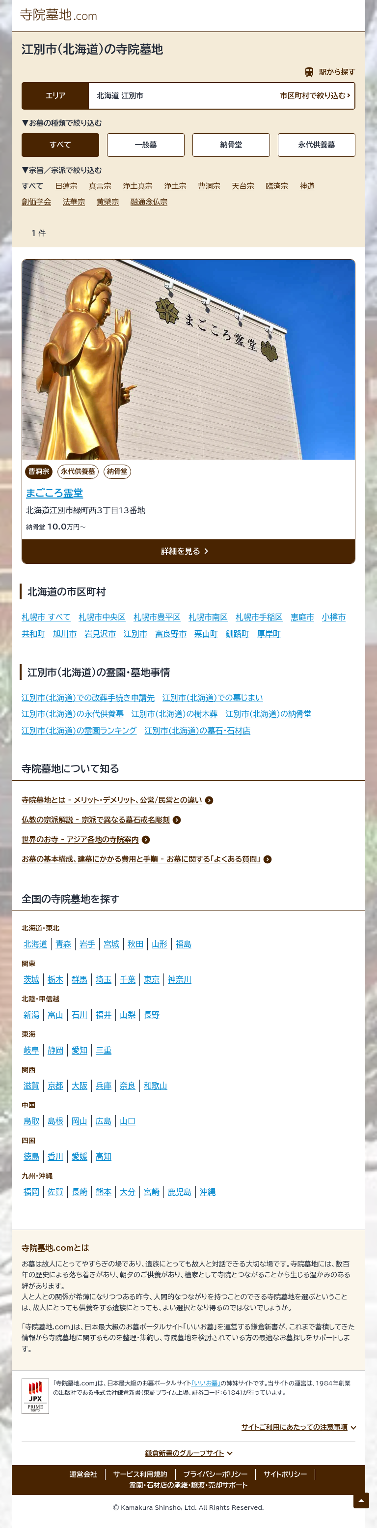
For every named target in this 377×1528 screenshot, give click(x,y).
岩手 (87, 944)
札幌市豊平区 (157, 617)
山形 (159, 944)
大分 (127, 1192)
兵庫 (103, 1085)
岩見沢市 (100, 634)
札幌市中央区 (102, 617)
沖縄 (207, 1192)
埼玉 (103, 979)
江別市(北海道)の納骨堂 (268, 714)
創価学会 (36, 202)
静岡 (55, 1050)
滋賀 (31, 1085)
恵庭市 (302, 617)
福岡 (31, 1192)
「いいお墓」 (206, 1383)
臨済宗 (277, 186)
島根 (55, 1121)
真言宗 (100, 186)
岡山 (79, 1121)
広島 (103, 1121)
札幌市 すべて (46, 617)
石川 (79, 1015)
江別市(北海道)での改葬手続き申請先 (88, 698)
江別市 (135, 634)
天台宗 (243, 186)
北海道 (35, 944)
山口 (127, 1121)
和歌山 (155, 1085)
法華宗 (74, 202)
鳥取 (31, 1121)
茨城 (31, 979)
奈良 (127, 1085)
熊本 (103, 1192)
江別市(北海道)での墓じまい (212, 698)
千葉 (127, 979)
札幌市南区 (208, 617)
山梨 (127, 1015)
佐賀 (55, 1192)
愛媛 (79, 1156)
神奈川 (179, 979)
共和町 (33, 634)
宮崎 (152, 1192)
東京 (152, 979)
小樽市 (334, 617)
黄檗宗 (108, 202)
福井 (103, 1015)
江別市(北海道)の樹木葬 (175, 714)
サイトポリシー (285, 1474)
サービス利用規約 (140, 1474)
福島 (183, 944)
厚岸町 (269, 634)
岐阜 (31, 1050)
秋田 (135, 944)
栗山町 (206, 634)
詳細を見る (186, 551)
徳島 (31, 1156)
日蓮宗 (66, 186)
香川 (55, 1156)
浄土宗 (175, 186)
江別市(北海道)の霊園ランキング (79, 731)
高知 (103, 1156)
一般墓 (146, 144)
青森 (63, 944)
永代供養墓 (316, 144)
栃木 (55, 979)
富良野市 (171, 634)
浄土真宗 (137, 186)
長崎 (79, 1192)
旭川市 (65, 634)
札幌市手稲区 (259, 617)
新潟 (31, 1015)
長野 (152, 1015)
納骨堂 (231, 144)
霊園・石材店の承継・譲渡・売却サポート (189, 1485)
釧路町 (237, 634)
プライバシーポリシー (216, 1474)
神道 (306, 186)
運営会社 (83, 1474)
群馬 (79, 979)
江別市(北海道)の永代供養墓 (73, 714)
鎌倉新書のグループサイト (184, 1453)
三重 (103, 1050)
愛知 (79, 1050)
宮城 (111, 944)
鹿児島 (179, 1192)
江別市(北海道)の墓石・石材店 (198, 731)
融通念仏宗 (149, 202)
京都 (55, 1085)
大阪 (79, 1085)
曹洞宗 (209, 186)
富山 (55, 1015)
